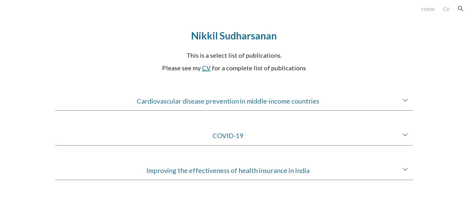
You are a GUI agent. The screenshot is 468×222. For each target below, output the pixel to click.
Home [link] (428, 9)
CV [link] (446, 9)
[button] (460, 8)
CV (206, 68)
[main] (233, 36)
